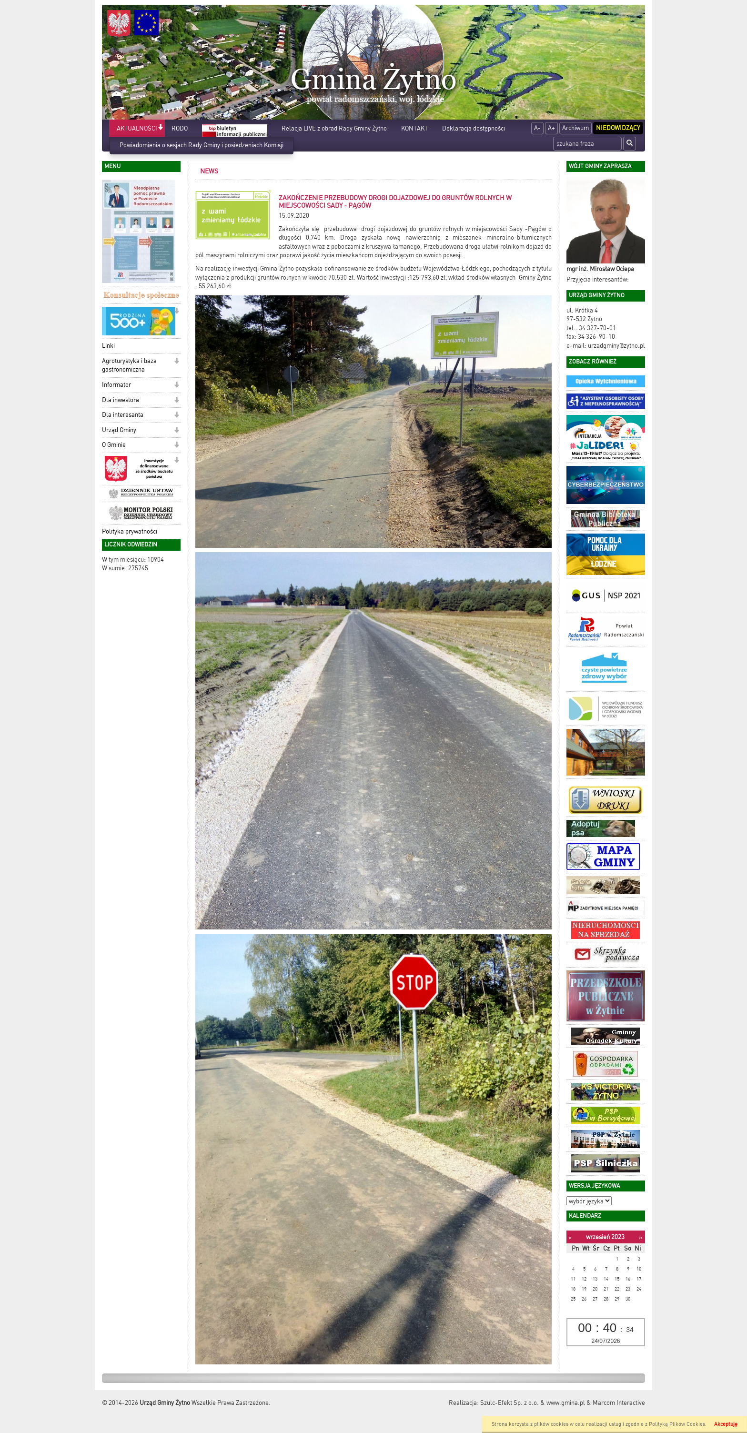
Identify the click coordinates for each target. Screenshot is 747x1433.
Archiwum (575, 127)
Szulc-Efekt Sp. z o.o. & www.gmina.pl (532, 1402)
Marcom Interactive (619, 1402)
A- (537, 127)
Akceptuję (725, 1424)
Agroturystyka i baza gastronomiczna (129, 365)
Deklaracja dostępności (473, 128)
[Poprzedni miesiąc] (570, 1237)
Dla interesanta (122, 414)
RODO (180, 128)
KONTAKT (414, 128)
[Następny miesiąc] (640, 1237)
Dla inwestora (120, 400)
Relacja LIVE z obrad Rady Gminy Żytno (334, 128)
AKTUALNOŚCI (137, 128)
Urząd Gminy (119, 430)
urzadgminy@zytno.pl (616, 345)
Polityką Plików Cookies (677, 1424)
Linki (108, 345)
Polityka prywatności (129, 531)
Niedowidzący (618, 127)
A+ (551, 127)
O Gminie (114, 444)
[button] (160, 128)
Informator (116, 384)
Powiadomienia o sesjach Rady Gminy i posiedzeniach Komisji (201, 145)
